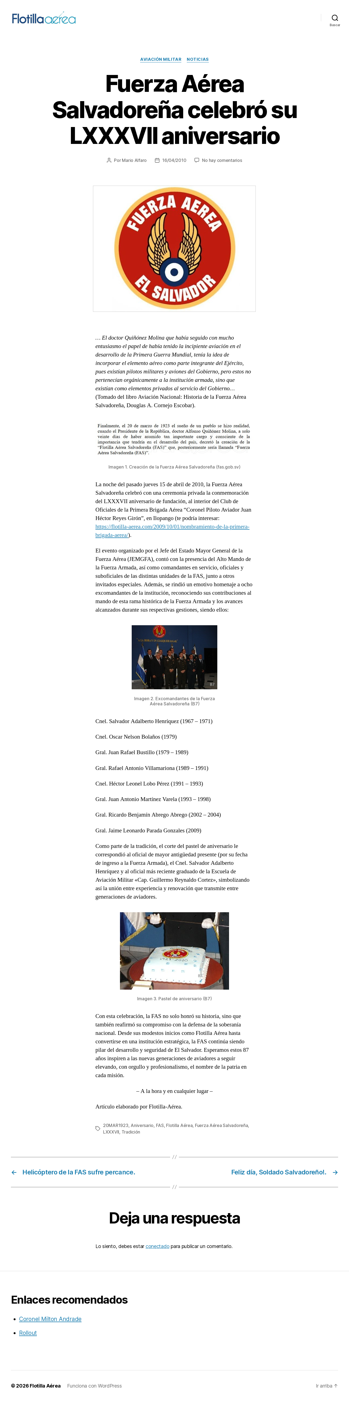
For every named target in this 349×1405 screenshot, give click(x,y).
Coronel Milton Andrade (50, 1322)
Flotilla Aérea (179, 1129)
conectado (158, 1250)
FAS (160, 1129)
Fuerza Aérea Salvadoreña (221, 1129)
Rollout (28, 1337)
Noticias (198, 63)
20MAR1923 (115, 1129)
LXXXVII (111, 1135)
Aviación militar (160, 63)
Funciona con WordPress (94, 1389)
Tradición (131, 1135)
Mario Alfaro (134, 164)
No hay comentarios (222, 164)
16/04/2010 (174, 164)
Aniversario (142, 1129)
